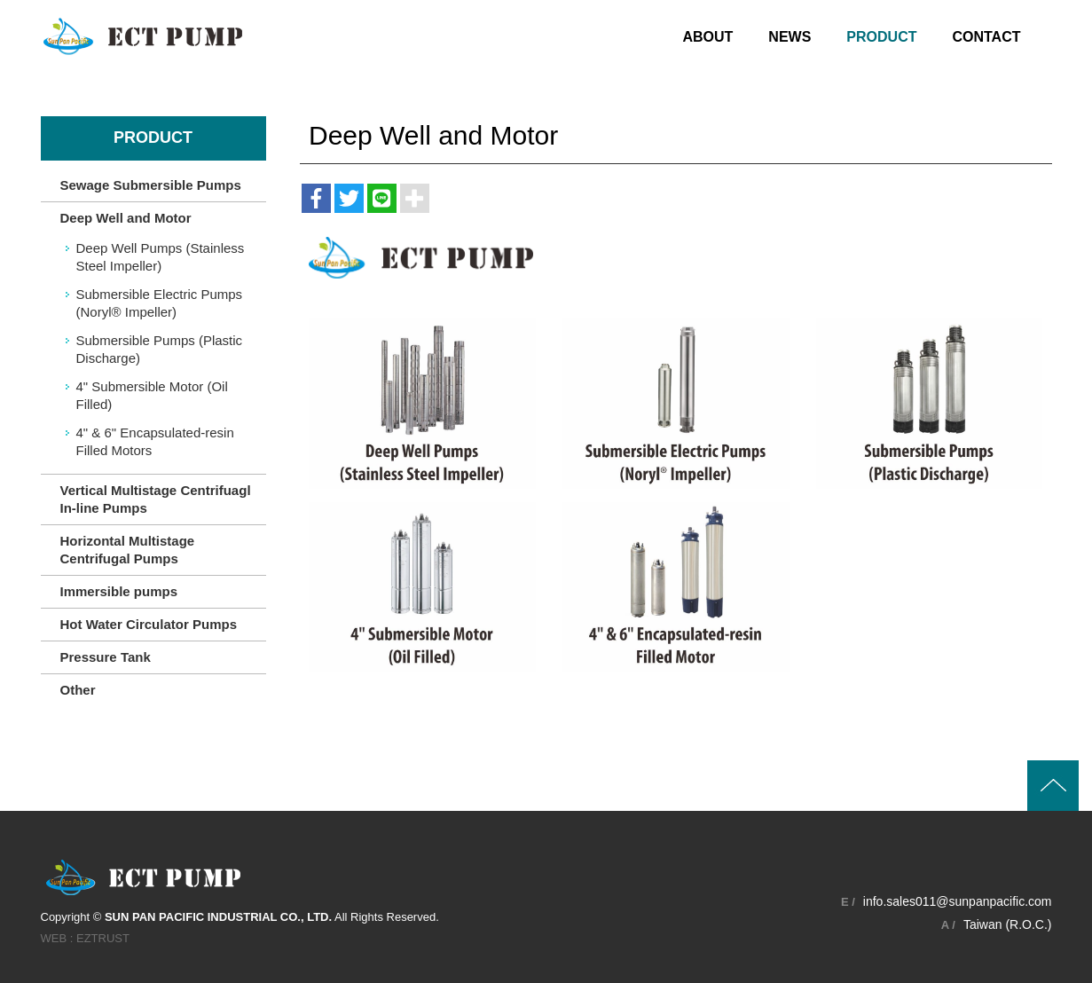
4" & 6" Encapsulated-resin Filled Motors (155, 441)
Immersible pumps (119, 591)
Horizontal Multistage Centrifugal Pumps (127, 549)
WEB (54, 938)
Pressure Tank (105, 657)
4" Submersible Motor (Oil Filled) (152, 395)
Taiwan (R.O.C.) (1007, 924)
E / (848, 901)
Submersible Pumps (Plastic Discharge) (159, 349)
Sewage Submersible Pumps (150, 185)
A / (948, 925)
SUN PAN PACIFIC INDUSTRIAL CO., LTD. (143, 36)
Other (78, 689)
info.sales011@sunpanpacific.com (957, 901)
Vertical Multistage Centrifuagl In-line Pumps (155, 499)
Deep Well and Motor (126, 217)
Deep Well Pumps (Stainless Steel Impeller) (160, 256)
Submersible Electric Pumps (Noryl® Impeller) (159, 303)
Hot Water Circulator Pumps (148, 624)
